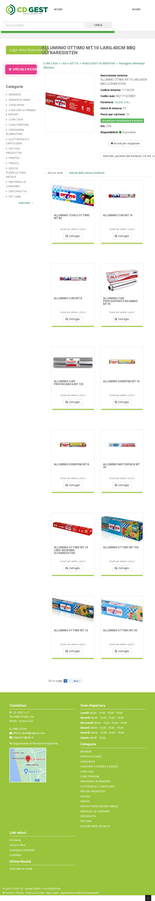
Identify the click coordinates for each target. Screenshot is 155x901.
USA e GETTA (70, 63)
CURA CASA (16, 119)
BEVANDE (15, 94)
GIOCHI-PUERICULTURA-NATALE (16, 172)
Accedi (58, 9)
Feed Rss (9, 893)
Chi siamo (15, 840)
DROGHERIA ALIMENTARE (95, 781)
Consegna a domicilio (22, 850)
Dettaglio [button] (73, 236)
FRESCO (14, 163)
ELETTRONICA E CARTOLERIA (97, 786)
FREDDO (14, 158)
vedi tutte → (26, 203)
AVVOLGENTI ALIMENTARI (99, 63)
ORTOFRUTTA (17, 191)
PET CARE (15, 196)
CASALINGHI (16, 105)
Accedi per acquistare (125, 143)
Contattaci (15, 855)
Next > (77, 680)
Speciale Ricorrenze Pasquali (22, 69)
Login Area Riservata (27, 50)
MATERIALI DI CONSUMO (95, 811)
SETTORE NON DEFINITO (95, 826)
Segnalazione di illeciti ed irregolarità (33, 743)
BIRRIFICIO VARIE (19, 100)
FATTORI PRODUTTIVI (92, 791)
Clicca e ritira (17, 845)
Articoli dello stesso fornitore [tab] (87, 173)
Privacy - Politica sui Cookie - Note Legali (37, 893)
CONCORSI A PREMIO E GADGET (99, 766)
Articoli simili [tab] (55, 173)
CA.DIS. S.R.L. (123, 102)
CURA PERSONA (19, 124)
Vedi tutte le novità (20, 868)
